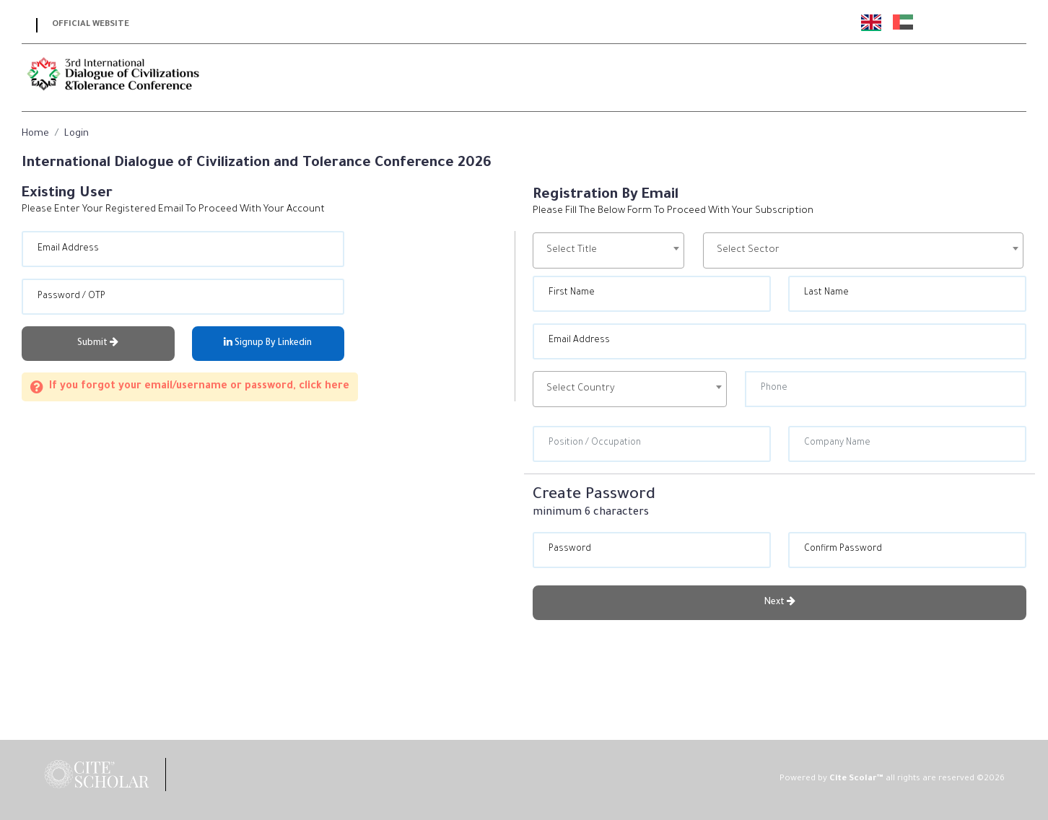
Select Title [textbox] (571, 250)
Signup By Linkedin (268, 342)
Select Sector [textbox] (748, 250)
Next (779, 602)
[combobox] (608, 250)
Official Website (90, 25)
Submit (97, 342)
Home (35, 133)
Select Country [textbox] (580, 388)
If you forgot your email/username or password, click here (189, 386)
